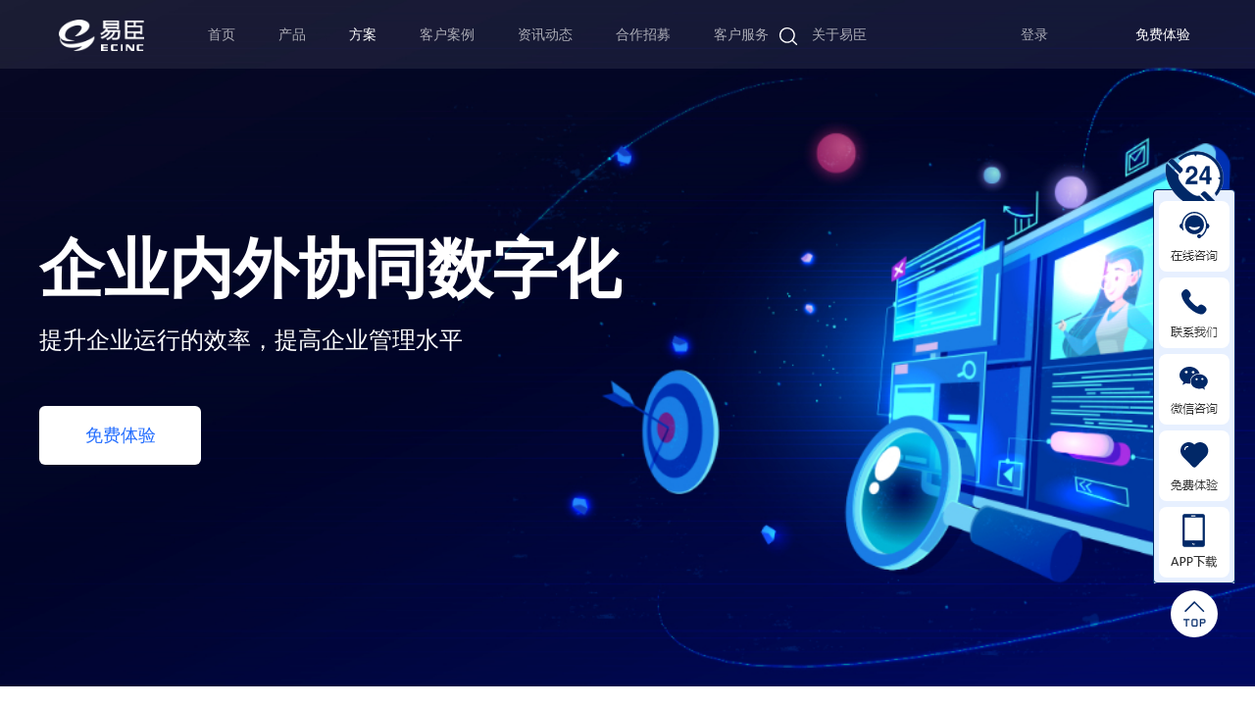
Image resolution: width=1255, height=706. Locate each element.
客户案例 (447, 34)
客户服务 (741, 34)
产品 (292, 34)
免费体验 (1162, 34)
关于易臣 (839, 34)
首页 (221, 34)
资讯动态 (545, 34)
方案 (362, 34)
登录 (1034, 34)
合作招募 (643, 34)
